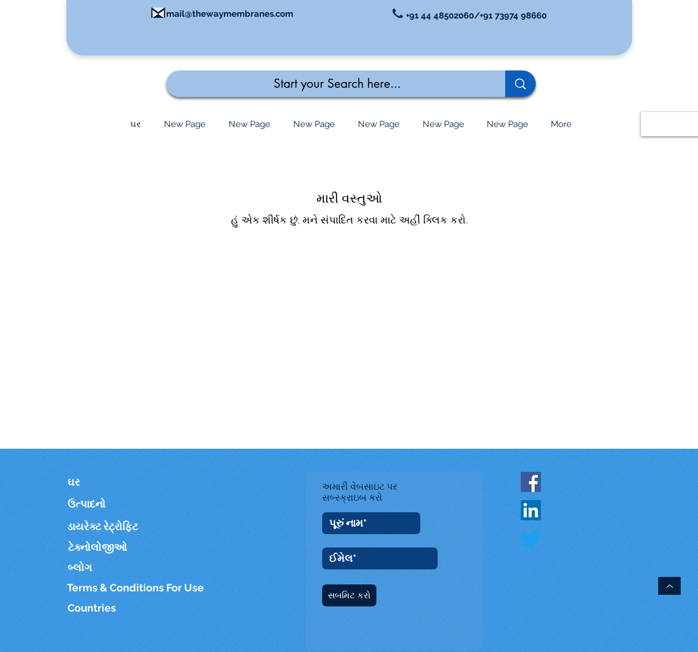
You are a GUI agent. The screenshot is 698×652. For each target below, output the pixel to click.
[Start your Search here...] (327, 83)
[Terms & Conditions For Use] (136, 588)
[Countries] (103, 608)
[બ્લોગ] (80, 567)
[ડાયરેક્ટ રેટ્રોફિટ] (103, 526)
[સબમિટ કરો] (349, 595)
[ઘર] (84, 482)
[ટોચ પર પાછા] (669, 586)
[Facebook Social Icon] (531, 482)
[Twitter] (531, 538)
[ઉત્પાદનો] (92, 504)
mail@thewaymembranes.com (229, 14)
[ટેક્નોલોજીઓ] (104, 547)
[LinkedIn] (531, 510)
